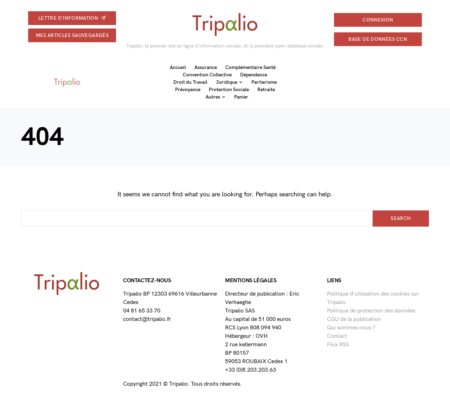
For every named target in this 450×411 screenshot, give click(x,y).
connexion (377, 20)
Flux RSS (338, 344)
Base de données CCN (377, 39)
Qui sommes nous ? (351, 327)
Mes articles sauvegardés (72, 35)
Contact (337, 336)
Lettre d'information (72, 18)
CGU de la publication (354, 319)
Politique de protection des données (371, 311)
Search (401, 218)
